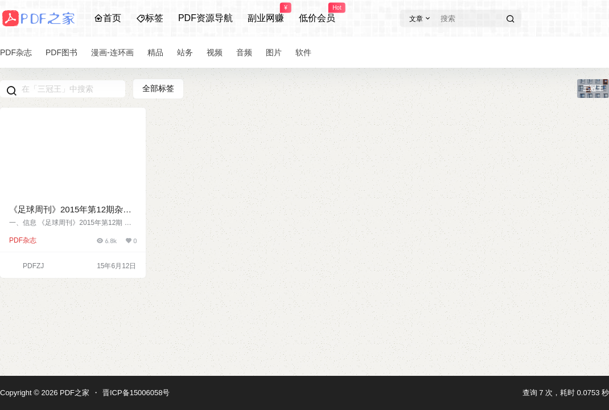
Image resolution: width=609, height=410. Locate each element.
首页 (107, 18)
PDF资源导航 (205, 18)
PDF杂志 (22, 240)
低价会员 (317, 13)
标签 (149, 18)
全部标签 (158, 88)
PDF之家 (73, 392)
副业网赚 (266, 13)
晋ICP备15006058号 (136, 392)
